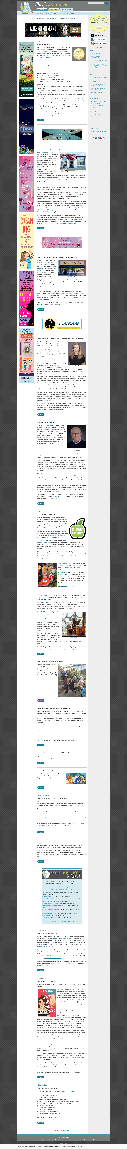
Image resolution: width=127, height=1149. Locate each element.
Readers (54, 10)
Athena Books (41, 152)
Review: (99, 124)
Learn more (78, 1146)
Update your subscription (79, 1134)
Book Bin (39, 647)
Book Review (93, 121)
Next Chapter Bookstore (46, 587)
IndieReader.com (75, 1091)
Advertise (47, 1139)
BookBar (39, 633)
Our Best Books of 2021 (97, 53)
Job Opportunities (84, 1139)
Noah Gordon (50, 425)
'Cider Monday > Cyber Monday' (99, 77)
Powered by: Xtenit (63, 1143)
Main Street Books (63, 572)
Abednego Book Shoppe (43, 264)
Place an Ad (57, 13)
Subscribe (77, 1139)
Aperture (47, 720)
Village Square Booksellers (65, 563)
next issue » (66, 1130)
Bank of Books (50, 262)
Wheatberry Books (42, 595)
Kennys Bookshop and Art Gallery (53, 958)
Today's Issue (39, 13)
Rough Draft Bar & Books (44, 612)
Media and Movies (95, 98)
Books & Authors (95, 112)
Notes (91, 74)
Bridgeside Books (62, 586)
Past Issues (48, 13)
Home (42, 10)
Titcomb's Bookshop (42, 552)
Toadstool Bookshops (53, 535)
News (91, 50)
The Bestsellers (94, 128)
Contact (42, 1139)
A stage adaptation (42, 843)
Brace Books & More (42, 602)
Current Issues (64, 1139)
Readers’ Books (41, 669)
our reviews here (52, 55)
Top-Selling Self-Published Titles (99, 131)
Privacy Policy (91, 1139)
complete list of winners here (45, 946)
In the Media (71, 1139)
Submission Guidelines (55, 1139)
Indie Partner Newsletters (69, 13)
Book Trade (66, 10)
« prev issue (58, 1130)
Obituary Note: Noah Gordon (98, 70)
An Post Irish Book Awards (61, 938)
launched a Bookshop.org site (68, 223)
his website (59, 496)
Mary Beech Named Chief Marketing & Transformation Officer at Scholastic (99, 66)
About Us (37, 1139)
